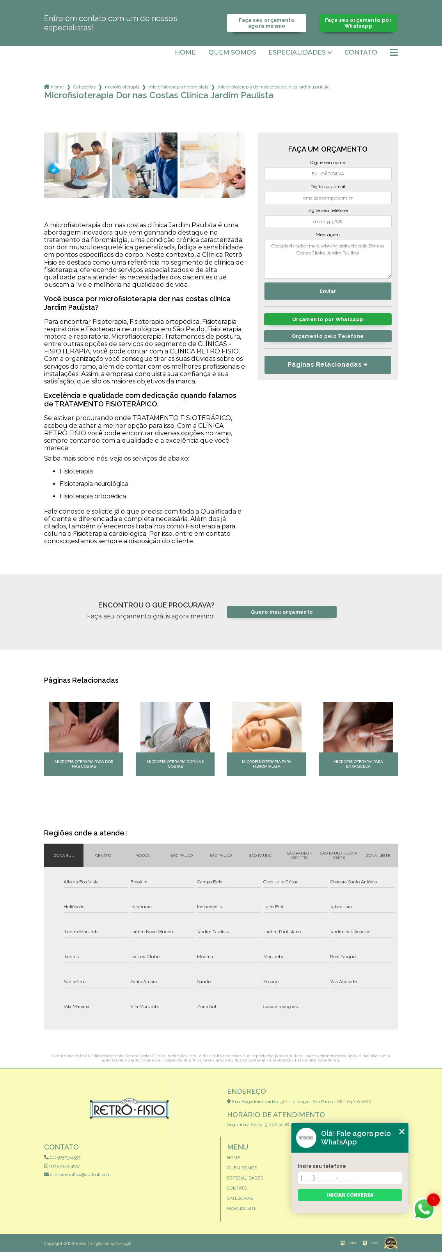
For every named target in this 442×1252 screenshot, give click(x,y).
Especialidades (297, 52)
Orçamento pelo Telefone (328, 336)
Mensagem (328, 234)
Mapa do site (242, 1208)
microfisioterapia (122, 87)
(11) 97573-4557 (62, 1157)
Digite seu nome (327, 162)
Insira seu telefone (322, 1166)
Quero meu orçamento (282, 612)
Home (185, 52)
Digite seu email (328, 186)
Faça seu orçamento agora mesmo (267, 23)
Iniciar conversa (350, 1195)
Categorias (84, 87)
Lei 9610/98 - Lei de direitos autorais (304, 1060)
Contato (360, 52)
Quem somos (232, 52)
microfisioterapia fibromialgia (178, 87)
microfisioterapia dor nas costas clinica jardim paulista (274, 87)
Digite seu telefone (327, 210)
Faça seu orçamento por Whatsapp (358, 23)
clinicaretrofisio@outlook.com (77, 1174)
